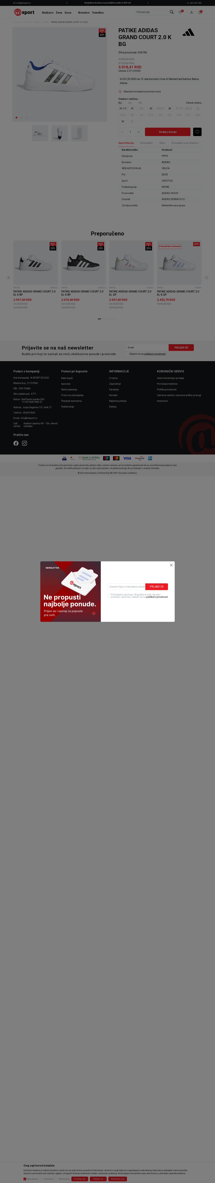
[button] (171, 557)
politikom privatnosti (157, 589)
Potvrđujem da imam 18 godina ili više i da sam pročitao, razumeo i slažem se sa (139, 588)
